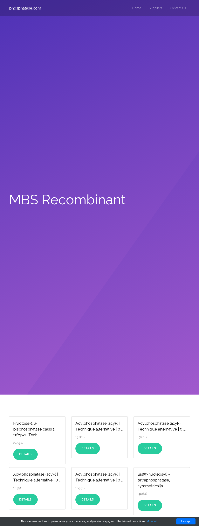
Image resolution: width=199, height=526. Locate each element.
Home (136, 8)
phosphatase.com (25, 8)
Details (25, 454)
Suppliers (155, 8)
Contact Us (178, 8)
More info (152, 521)
